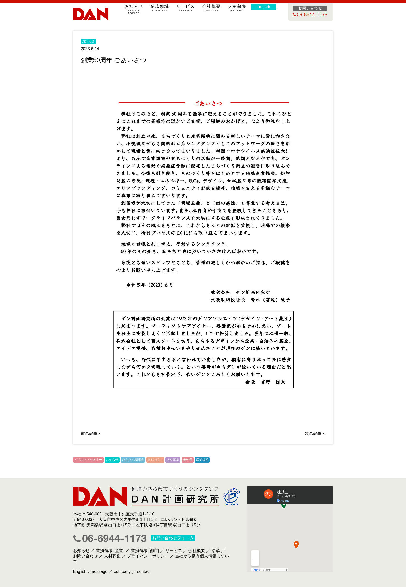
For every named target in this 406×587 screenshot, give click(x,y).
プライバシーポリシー (148, 556)
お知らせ (134, 9)
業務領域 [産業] (110, 550)
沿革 (216, 550)
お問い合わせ (85, 556)
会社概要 (211, 8)
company (122, 571)
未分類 (187, 460)
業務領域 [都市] (145, 550)
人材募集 (237, 8)
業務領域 (160, 8)
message (99, 571)
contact (144, 571)
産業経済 (202, 460)
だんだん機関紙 (133, 460)
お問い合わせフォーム (173, 538)
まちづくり (155, 460)
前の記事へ (91, 433)
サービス (185, 8)
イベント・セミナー (88, 460)
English (263, 7)
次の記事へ (315, 433)
